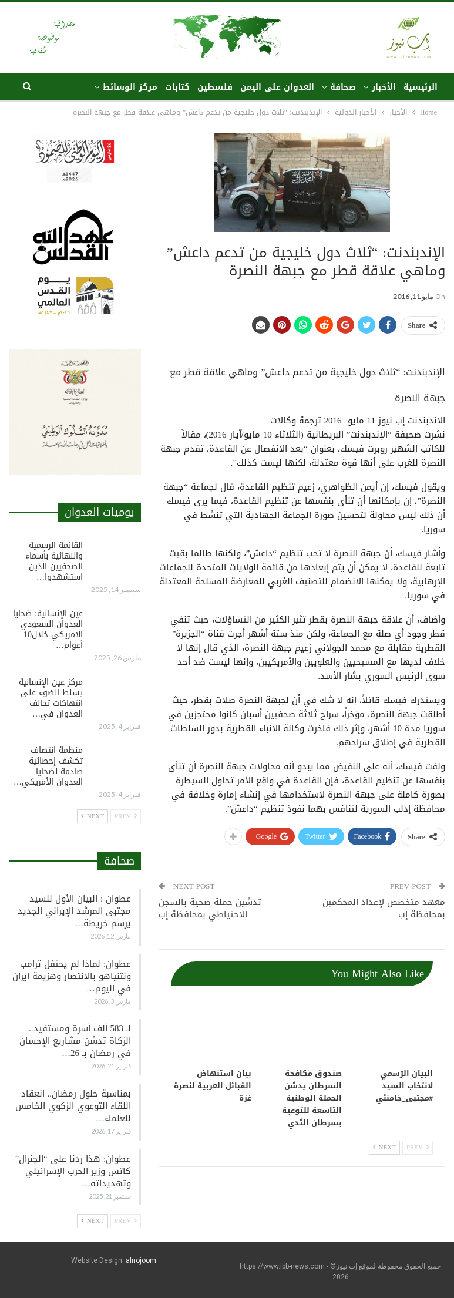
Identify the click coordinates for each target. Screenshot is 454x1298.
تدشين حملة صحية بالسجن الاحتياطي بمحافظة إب (210, 908)
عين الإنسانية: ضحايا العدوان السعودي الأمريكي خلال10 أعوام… (48, 629)
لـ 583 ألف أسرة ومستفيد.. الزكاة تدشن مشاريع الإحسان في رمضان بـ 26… (75, 1040)
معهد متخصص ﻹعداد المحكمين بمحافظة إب (383, 908)
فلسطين (215, 87)
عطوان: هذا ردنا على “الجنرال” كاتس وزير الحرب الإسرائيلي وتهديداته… (73, 1171)
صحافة (343, 87)
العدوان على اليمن (277, 87)
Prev (417, 1147)
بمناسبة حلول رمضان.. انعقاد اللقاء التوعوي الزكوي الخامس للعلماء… (73, 1105)
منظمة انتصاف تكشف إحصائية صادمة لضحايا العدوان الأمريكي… (48, 766)
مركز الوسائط (130, 87)
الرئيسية (420, 87)
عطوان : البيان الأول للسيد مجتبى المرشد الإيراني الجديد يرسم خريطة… (74, 911)
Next (384, 1147)
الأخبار (384, 87)
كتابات (177, 87)
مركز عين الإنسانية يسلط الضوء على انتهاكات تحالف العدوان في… (51, 698)
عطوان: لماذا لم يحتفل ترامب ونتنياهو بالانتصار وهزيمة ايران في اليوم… (71, 976)
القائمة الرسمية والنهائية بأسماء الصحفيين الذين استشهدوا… (54, 561)
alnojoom (141, 1260)
